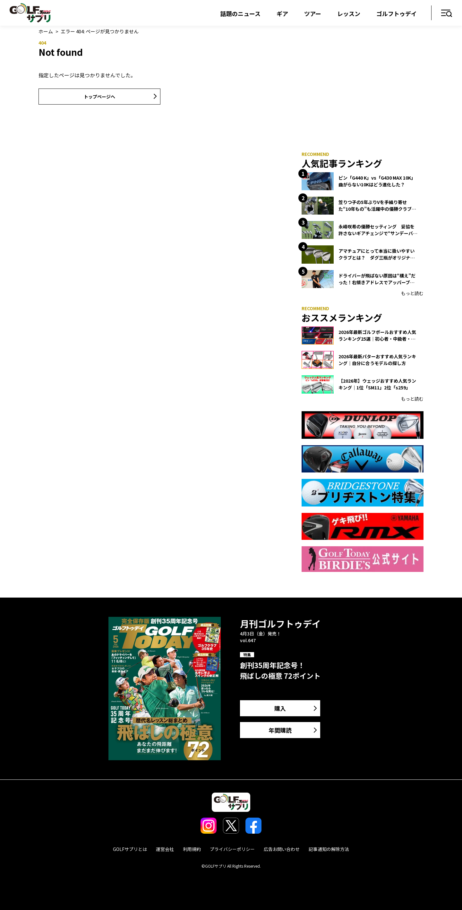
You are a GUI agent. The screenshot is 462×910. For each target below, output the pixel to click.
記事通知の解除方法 (329, 849)
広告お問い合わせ (282, 849)
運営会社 (165, 849)
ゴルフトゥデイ (396, 13)
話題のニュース (240, 13)
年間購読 (280, 730)
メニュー (446, 13)
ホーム (45, 31)
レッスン (348, 13)
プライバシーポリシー (232, 849)
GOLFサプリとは (130, 849)
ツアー (312, 13)
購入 (280, 708)
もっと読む (412, 293)
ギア (282, 13)
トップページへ (99, 96)
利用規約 (192, 849)
